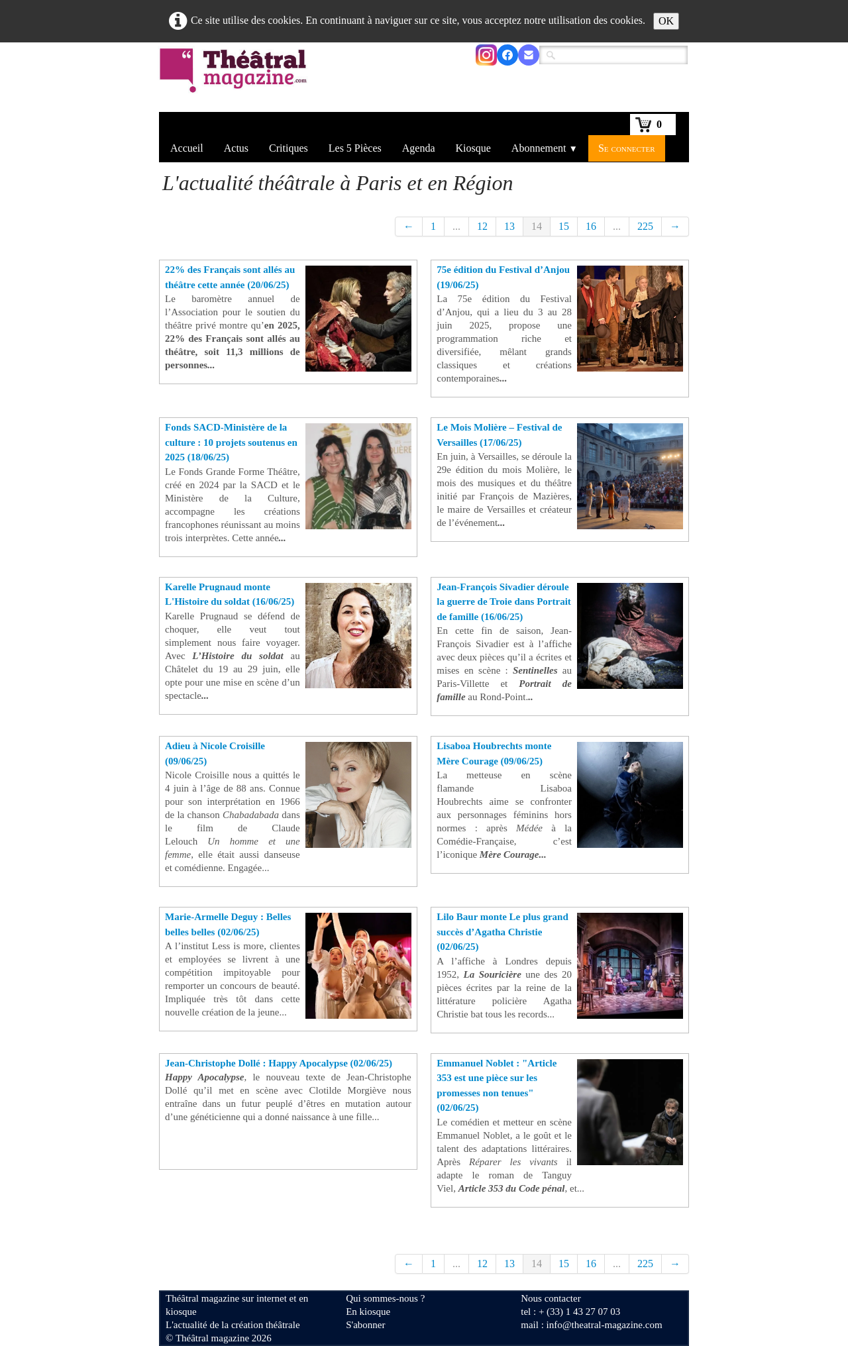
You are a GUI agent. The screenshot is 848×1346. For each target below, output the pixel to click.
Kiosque (473, 148)
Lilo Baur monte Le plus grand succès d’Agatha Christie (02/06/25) (502, 931)
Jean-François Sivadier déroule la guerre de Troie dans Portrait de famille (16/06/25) (504, 602)
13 (509, 226)
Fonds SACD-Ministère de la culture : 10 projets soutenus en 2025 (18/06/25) (231, 442)
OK (666, 20)
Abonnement (544, 148)
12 (482, 226)
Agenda (418, 148)
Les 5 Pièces (355, 148)
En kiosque (368, 1311)
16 (591, 226)
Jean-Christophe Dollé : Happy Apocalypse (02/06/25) (278, 1063)
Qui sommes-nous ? (385, 1298)
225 (645, 226)
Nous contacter (550, 1298)
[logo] (235, 79)
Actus (236, 148)
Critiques (288, 148)
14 (536, 226)
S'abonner (365, 1325)
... (456, 226)
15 (563, 226)
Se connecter (626, 148)
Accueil (186, 148)
